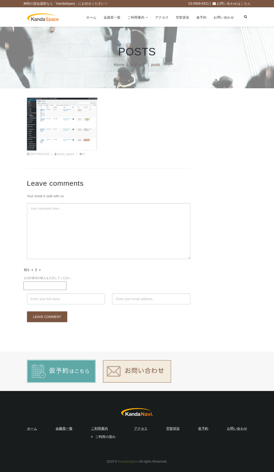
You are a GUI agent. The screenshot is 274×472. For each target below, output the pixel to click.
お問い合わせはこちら (234, 3)
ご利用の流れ (105, 437)
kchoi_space (65, 154)
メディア (138, 65)
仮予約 (201, 17)
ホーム (91, 17)
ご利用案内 (136, 17)
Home (119, 65)
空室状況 (182, 17)
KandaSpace (128, 461)
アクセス (162, 17)
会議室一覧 (112, 17)
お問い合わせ (224, 17)
